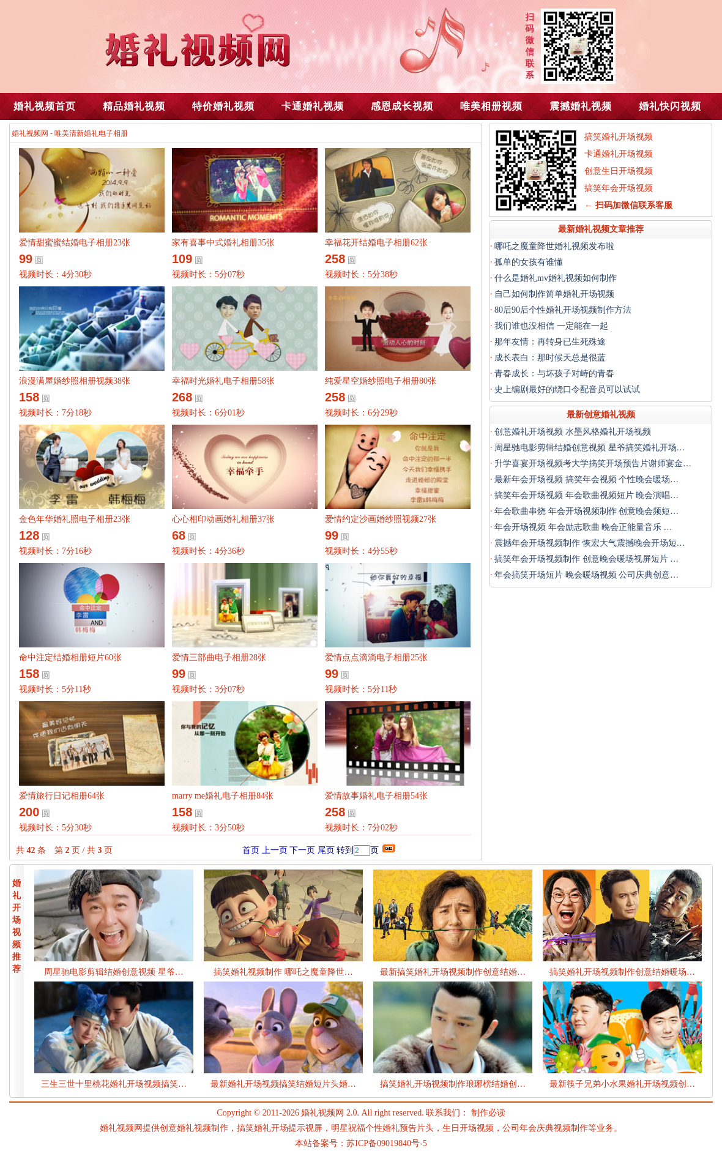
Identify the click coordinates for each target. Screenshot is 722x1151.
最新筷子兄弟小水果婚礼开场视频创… (622, 1084)
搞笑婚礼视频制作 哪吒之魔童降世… (283, 972)
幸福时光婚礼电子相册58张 (223, 381)
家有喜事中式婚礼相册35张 (223, 242)
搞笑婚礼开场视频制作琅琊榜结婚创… (453, 1084)
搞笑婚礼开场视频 (618, 136)
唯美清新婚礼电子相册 (91, 133)
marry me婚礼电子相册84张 (223, 795)
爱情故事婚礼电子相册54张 (376, 795)
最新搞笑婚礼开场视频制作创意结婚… (453, 972)
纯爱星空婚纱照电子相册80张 (380, 381)
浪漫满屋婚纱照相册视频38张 (74, 381)
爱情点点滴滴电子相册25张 (376, 657)
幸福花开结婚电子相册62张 (376, 242)
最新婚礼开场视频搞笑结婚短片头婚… (283, 1084)
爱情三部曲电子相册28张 (219, 657)
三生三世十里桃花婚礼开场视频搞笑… (114, 1084)
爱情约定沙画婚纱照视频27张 (380, 519)
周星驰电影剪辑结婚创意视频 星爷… (114, 972)
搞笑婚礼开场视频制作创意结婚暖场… (622, 972)
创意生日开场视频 (618, 171)
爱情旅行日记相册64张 (62, 795)
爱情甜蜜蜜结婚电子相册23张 (74, 242)
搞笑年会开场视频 (618, 188)
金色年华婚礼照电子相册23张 (74, 519)
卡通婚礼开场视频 (618, 153)
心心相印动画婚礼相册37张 (223, 519)
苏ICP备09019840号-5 (386, 1143)
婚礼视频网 (30, 133)
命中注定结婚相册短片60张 (70, 657)
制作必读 (488, 1112)
